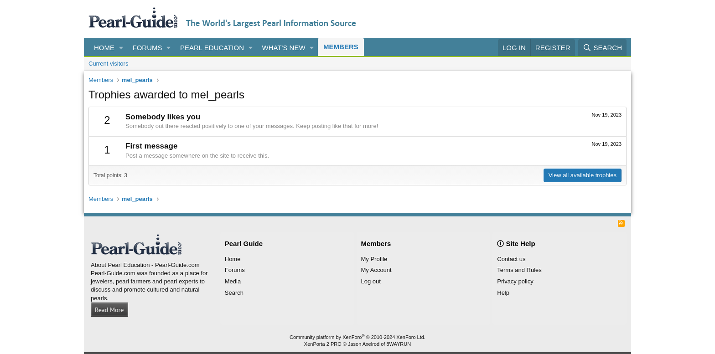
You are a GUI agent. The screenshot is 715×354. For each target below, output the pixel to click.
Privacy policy (515, 281)
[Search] (602, 47)
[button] (121, 47)
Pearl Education (212, 47)
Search (234, 292)
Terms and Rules (519, 270)
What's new (284, 47)
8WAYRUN (398, 344)
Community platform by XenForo (357, 337)
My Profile (374, 259)
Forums (147, 47)
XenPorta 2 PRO (323, 344)
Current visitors (108, 63)
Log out (371, 281)
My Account (376, 270)
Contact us (511, 259)
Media (233, 281)
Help (503, 292)
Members (340, 47)
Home (104, 47)
